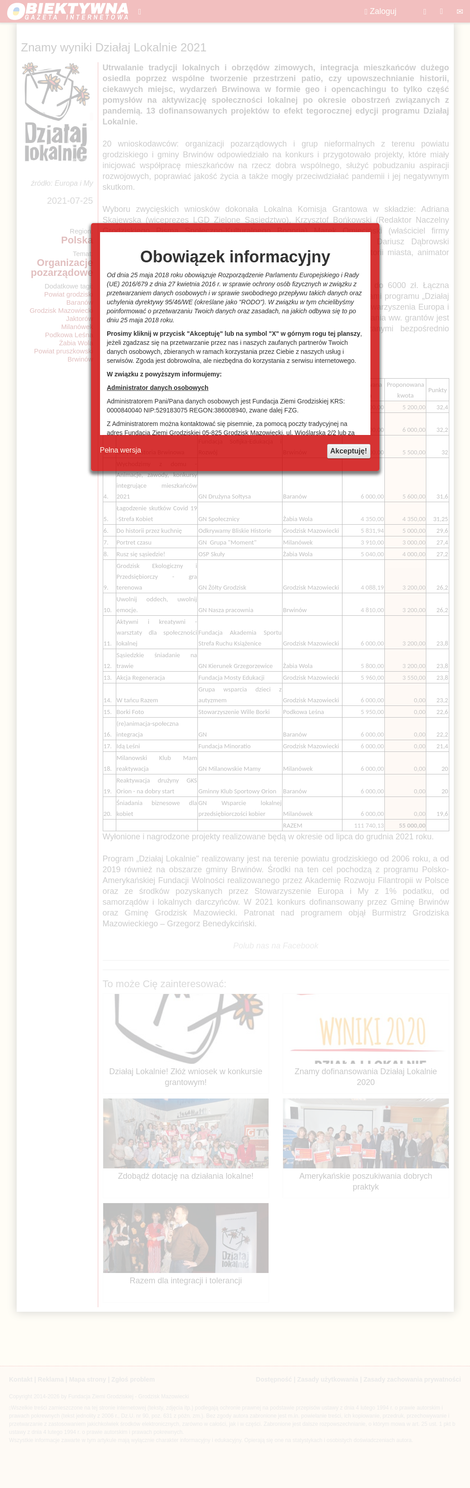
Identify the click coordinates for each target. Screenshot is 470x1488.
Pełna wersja (120, 450)
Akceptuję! (348, 451)
